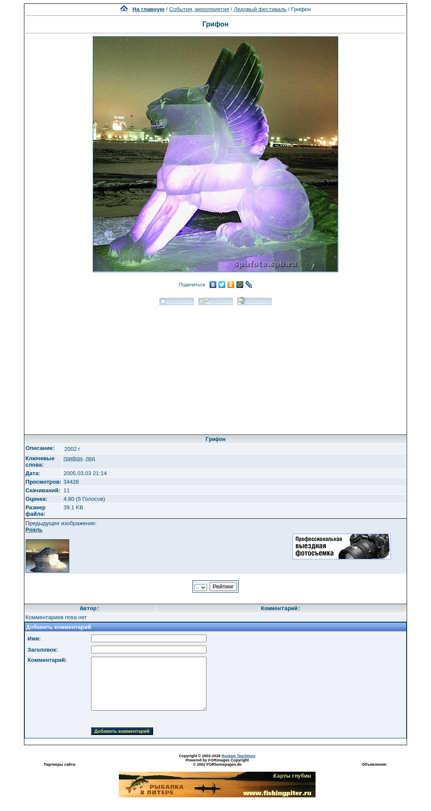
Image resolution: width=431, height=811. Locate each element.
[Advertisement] (215, 367)
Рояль (34, 529)
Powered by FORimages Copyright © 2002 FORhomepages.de (217, 762)
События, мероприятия (199, 9)
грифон (72, 458)
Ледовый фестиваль (260, 9)
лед (90, 458)
